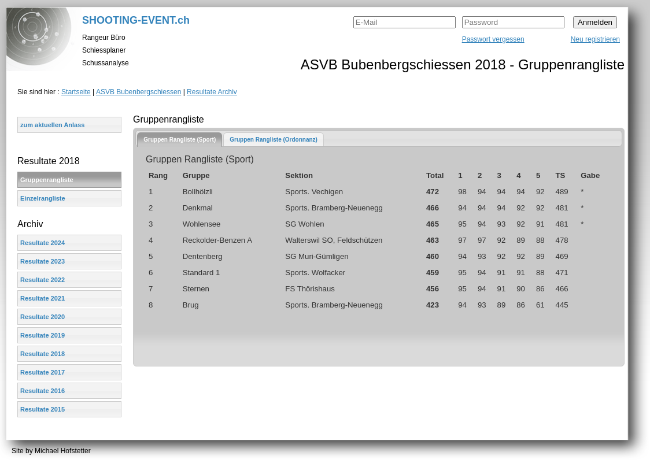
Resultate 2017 (42, 372)
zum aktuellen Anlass (52, 124)
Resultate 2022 (42, 279)
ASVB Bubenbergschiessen (138, 92)
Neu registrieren (595, 39)
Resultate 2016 (42, 390)
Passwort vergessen (493, 39)
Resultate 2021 (42, 298)
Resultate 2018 (42, 353)
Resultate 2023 (42, 261)
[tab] (179, 139)
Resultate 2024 (42, 242)
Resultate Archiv (212, 92)
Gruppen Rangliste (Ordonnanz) (273, 139)
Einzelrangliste (42, 198)
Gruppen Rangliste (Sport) (179, 139)
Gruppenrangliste (46, 179)
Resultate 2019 (42, 335)
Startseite (76, 92)
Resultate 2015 (42, 409)
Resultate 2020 (42, 316)
